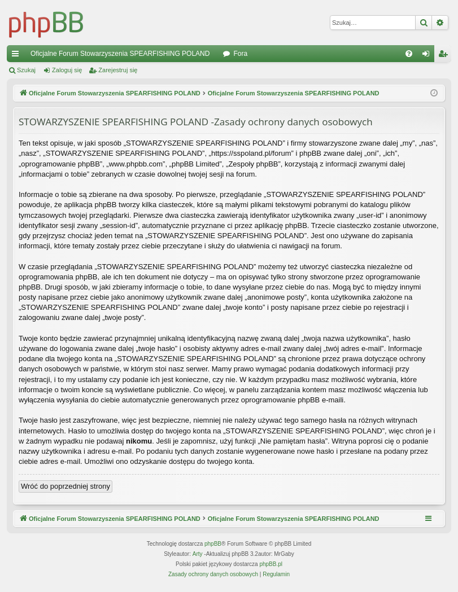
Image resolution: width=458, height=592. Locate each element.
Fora (240, 54)
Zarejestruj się (117, 70)
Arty (198, 554)
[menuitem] (408, 53)
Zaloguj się (67, 70)
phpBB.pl (270, 564)
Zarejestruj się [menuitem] (445, 56)
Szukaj (26, 70)
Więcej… (17, 56)
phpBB (212, 544)
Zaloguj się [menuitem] (428, 56)
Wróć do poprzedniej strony (65, 486)
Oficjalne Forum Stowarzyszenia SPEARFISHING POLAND (120, 54)
